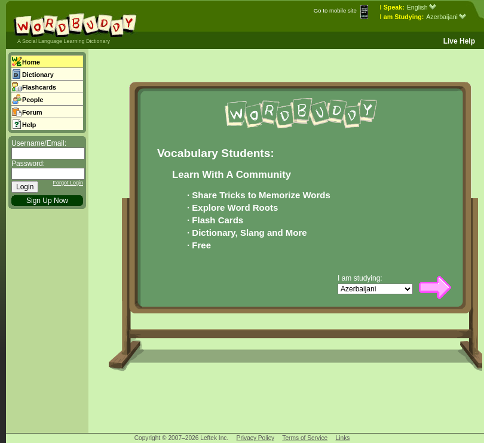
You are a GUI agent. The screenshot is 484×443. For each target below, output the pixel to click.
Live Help (459, 41)
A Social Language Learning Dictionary (63, 41)
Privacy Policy (255, 438)
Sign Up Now (47, 200)
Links (343, 438)
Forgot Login (68, 183)
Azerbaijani (446, 16)
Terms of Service (304, 438)
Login (24, 187)
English (421, 7)
